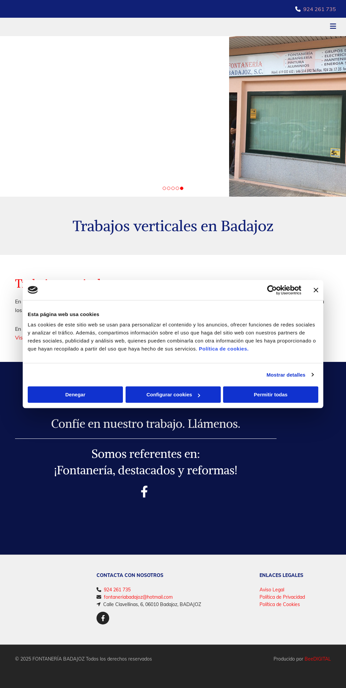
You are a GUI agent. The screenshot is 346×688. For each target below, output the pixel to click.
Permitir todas (271, 394)
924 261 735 (319, 9)
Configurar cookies (173, 394)
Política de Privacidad (282, 597)
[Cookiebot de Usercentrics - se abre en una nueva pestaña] (272, 290)
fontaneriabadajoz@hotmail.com (138, 597)
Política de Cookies (280, 604)
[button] (230, 27)
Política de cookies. (223, 349)
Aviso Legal (272, 590)
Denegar (75, 394)
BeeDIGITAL (318, 659)
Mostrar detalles (286, 375)
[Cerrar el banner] (316, 290)
